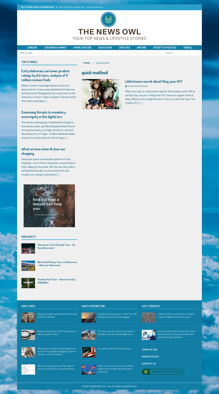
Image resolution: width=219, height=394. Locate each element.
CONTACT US (149, 363)
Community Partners (137, 86)
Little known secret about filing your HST (154, 81)
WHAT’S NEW (28, 306)
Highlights (28, 236)
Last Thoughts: (151, 306)
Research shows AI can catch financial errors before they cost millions (57, 332)
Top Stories (29, 62)
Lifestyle (124, 47)
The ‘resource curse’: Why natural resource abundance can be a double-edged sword (116, 332)
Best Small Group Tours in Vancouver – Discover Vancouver (57, 264)
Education (105, 47)
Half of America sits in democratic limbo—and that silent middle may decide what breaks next (116, 368)
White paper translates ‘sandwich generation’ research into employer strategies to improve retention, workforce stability (57, 351)
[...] (45, 101)
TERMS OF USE (149, 349)
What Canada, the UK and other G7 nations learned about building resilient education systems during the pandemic (176, 334)
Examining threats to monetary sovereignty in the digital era (43, 114)
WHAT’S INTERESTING (93, 306)
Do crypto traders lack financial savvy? (114, 348)
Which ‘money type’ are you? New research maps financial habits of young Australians (56, 367)
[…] (140, 103)
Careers (32, 47)
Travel (187, 47)
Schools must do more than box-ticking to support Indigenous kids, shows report (176, 315)
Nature (141, 47)
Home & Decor (82, 47)
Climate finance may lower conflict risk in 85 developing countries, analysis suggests (117, 315)
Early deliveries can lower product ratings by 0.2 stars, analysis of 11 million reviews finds (45, 75)
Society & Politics (164, 47)
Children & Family (55, 47)
